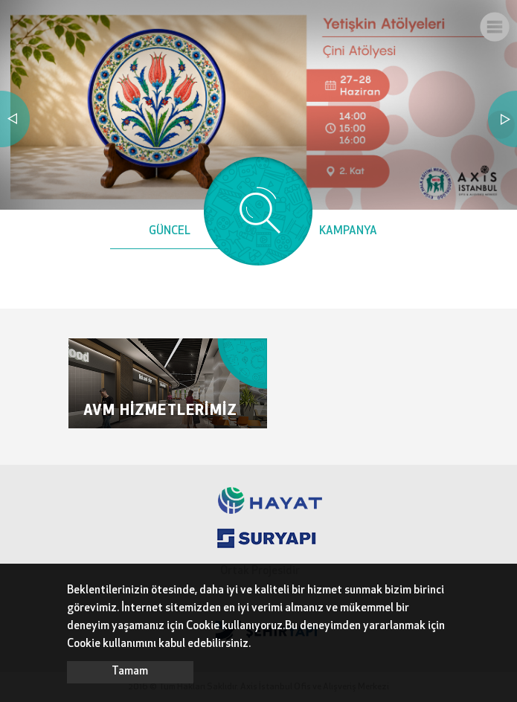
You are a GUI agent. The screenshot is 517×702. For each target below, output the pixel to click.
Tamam (130, 671)
